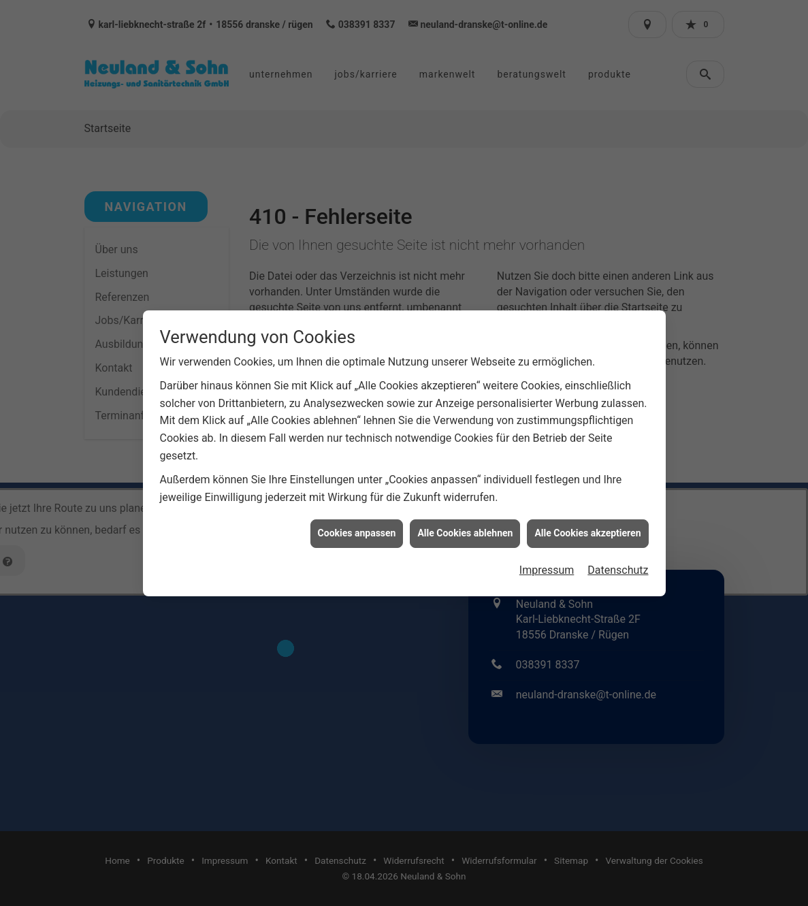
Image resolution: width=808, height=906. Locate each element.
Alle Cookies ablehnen (465, 521)
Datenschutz (617, 558)
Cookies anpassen (357, 521)
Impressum (547, 558)
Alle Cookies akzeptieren (587, 521)
